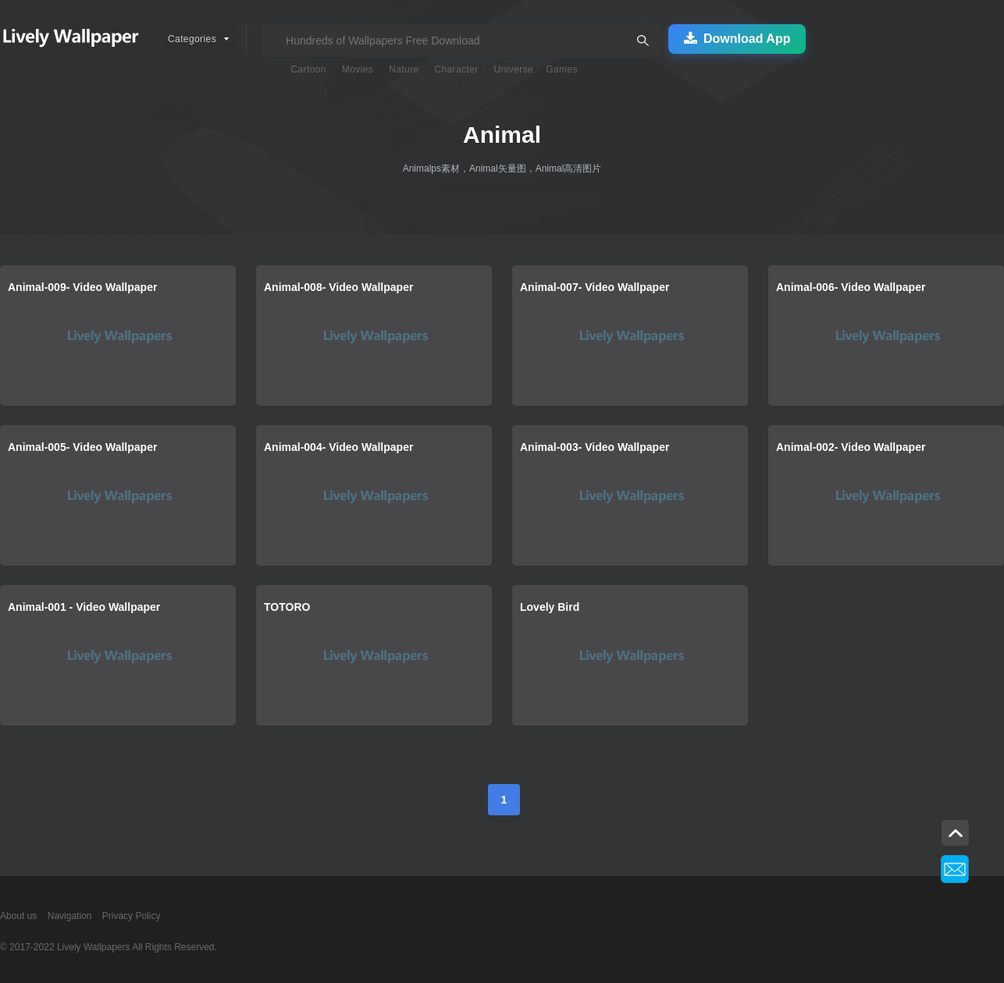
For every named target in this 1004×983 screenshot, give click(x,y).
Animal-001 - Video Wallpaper (84, 607)
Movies (357, 69)
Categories (192, 39)
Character (456, 69)
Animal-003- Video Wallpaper (594, 447)
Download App (737, 39)
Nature (403, 69)
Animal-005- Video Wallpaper (82, 447)
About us (18, 915)
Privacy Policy (131, 915)
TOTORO (287, 607)
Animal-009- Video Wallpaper (82, 287)
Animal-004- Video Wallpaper (338, 447)
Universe (514, 69)
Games (562, 69)
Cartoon (308, 69)
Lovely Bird (549, 607)
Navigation (70, 915)
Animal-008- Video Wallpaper (338, 287)
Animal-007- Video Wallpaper (594, 287)
